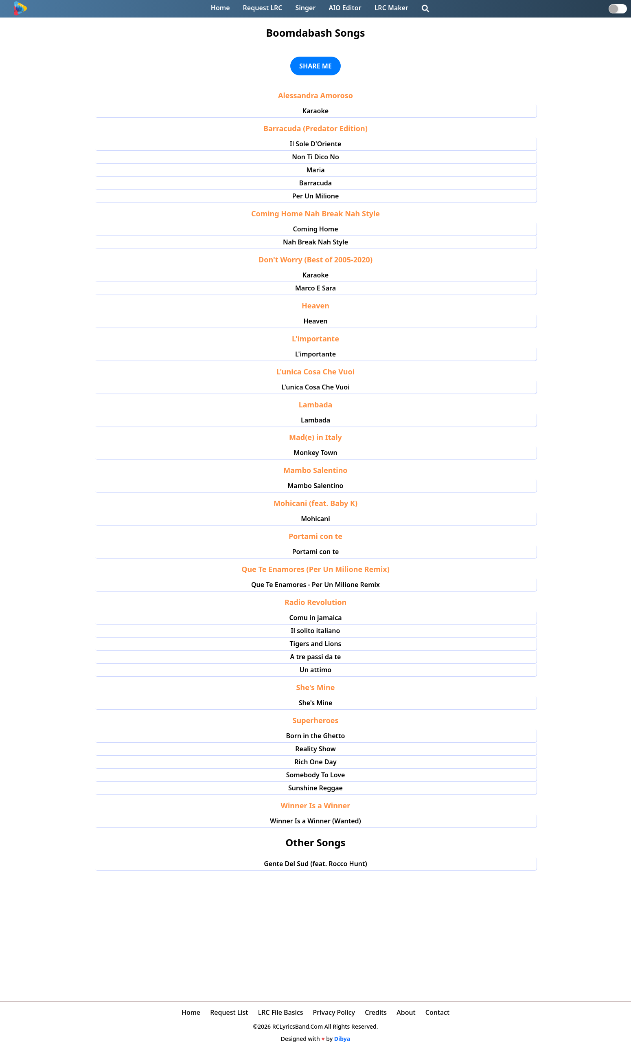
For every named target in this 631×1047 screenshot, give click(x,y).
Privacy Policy (334, 1012)
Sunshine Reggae (315, 787)
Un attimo (315, 669)
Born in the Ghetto (315, 735)
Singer (306, 7)
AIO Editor (345, 7)
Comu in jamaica (315, 617)
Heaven (315, 321)
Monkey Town (315, 452)
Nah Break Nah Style (315, 242)
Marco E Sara (315, 288)
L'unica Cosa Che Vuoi (315, 387)
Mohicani (315, 518)
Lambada (315, 420)
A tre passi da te (315, 656)
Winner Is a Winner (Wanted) (315, 820)
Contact (437, 1012)
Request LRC (263, 7)
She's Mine (316, 702)
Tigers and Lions (316, 643)
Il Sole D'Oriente (316, 143)
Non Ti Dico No (315, 156)
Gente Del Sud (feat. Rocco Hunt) (315, 863)
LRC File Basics (280, 1012)
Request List (229, 1012)
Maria (315, 169)
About (406, 1012)
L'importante (315, 354)
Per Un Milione (315, 195)
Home (220, 7)
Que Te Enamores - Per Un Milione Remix (315, 584)
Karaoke (315, 110)
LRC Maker (391, 7)
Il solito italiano (315, 630)
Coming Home (315, 228)
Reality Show (315, 748)
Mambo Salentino (316, 485)
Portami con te (315, 551)
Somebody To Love (315, 774)
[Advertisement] (315, 931)
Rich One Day (315, 761)
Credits (376, 1012)
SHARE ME (315, 66)
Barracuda (315, 182)
